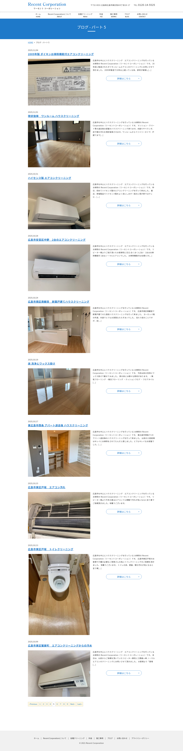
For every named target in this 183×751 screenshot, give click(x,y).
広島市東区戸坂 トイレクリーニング (50, 549)
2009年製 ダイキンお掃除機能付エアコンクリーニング (61, 54)
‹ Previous (33, 704)
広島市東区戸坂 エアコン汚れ (46, 487)
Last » (79, 704)
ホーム (38, 15)
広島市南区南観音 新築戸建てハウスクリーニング (58, 301)
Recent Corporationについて (59, 15)
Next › (72, 704)
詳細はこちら (124, 78)
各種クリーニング (85, 15)
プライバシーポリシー (140, 738)
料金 (101, 15)
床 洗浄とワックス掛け (41, 363)
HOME (30, 42)
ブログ (127, 15)
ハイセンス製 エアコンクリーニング (49, 178)
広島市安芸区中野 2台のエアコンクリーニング (57, 239)
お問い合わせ (142, 15)
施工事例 (113, 15)
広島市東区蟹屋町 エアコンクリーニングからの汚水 (60, 645)
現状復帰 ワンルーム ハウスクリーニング (53, 116)
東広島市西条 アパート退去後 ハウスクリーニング (58, 425)
